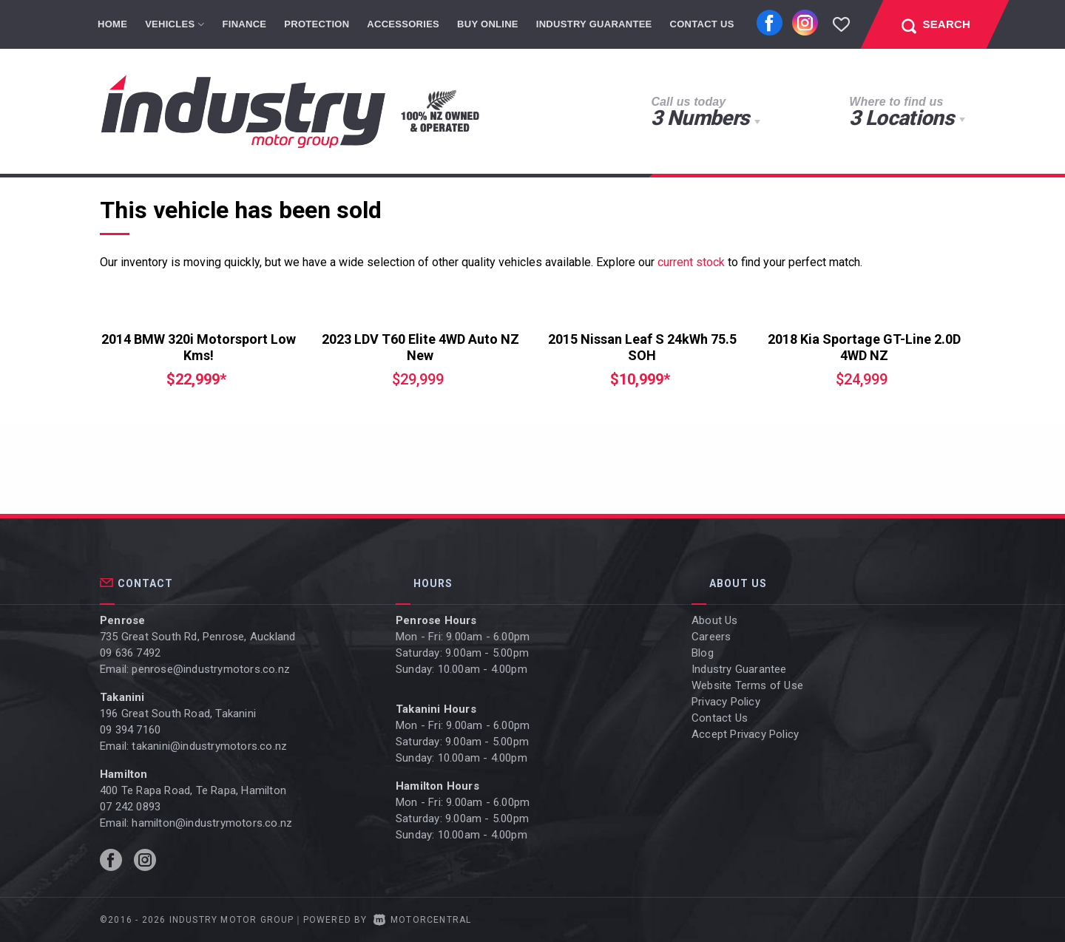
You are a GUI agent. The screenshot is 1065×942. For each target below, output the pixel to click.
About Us (715, 620)
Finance (245, 24)
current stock (691, 262)
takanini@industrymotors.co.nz (209, 746)
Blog (703, 653)
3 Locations (901, 118)
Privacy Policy (726, 701)
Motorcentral (422, 920)
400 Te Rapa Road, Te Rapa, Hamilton (193, 790)
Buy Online (487, 24)
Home (112, 24)
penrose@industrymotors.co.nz (211, 669)
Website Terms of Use (747, 685)
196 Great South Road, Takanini (178, 713)
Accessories (403, 24)
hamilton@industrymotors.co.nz (212, 823)
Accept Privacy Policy (745, 734)
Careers (711, 636)
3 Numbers (699, 118)
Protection (316, 24)
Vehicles (174, 24)
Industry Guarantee (594, 24)
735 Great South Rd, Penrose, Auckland (197, 636)
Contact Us (702, 24)
